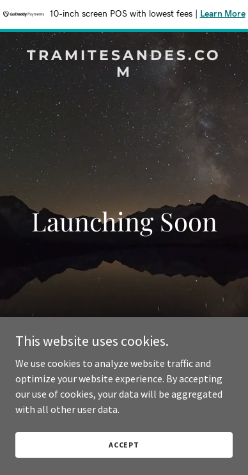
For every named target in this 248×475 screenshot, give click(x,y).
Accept (124, 444)
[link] (124, 72)
